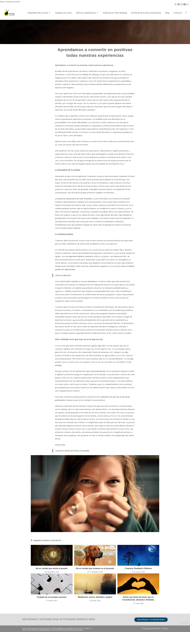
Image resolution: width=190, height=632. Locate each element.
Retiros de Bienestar (63, 275)
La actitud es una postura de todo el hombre (73, 198)
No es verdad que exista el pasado (51, 568)
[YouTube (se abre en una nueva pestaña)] (184, 4)
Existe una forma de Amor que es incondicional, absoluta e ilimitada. (138, 598)
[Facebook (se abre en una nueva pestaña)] (178, 4)
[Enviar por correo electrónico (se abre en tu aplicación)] (187, 4)
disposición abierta (76, 256)
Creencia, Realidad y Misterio (138, 568)
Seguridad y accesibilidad (151, 620)
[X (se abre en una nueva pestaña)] (175, 4)
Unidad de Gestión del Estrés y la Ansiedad (72, 450)
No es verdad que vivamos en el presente (95, 568)
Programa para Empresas (151, 629)
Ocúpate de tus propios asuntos (51, 597)
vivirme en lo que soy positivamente (90, 371)
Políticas (165, 629)
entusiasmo (92, 281)
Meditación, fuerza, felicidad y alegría (95, 597)
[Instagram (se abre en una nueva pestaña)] (181, 4)
